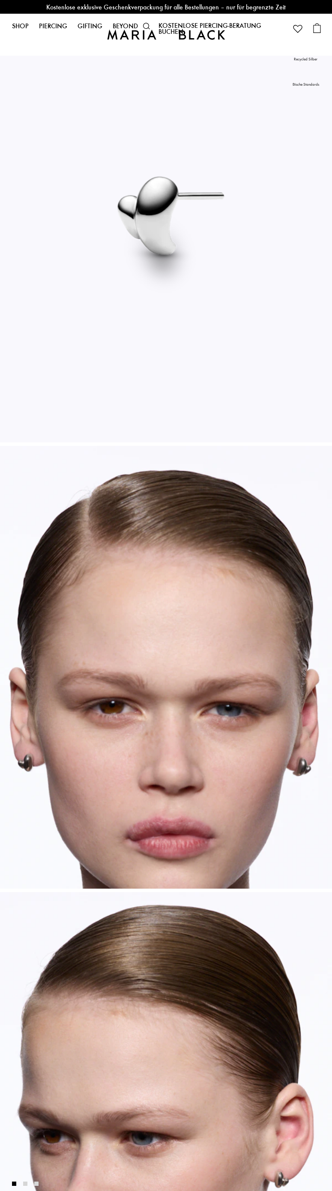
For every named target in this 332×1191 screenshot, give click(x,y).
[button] (146, 26)
